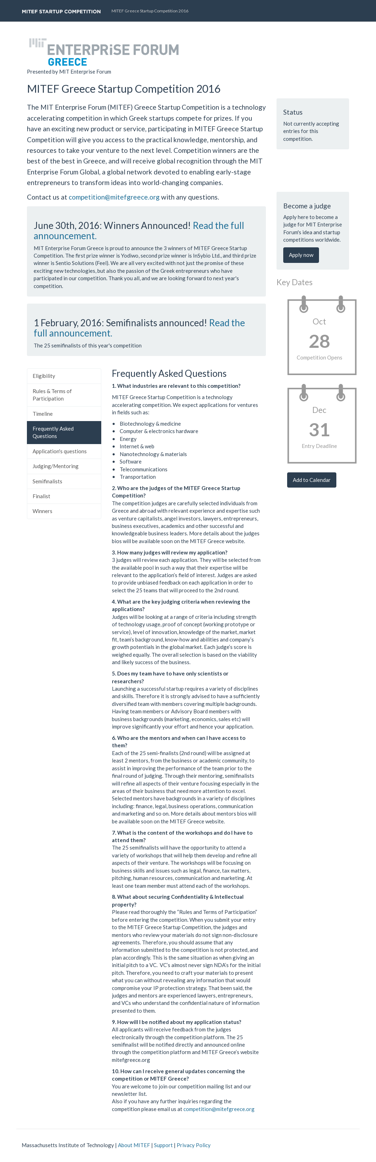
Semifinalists (47, 481)
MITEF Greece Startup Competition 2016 (150, 10)
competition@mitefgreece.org (114, 197)
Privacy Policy (194, 1145)
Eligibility (44, 376)
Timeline (43, 413)
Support (163, 1145)
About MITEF (134, 1145)
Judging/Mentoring (56, 466)
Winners (42, 511)
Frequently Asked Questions (53, 432)
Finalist (41, 496)
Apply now (301, 255)
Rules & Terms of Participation (52, 395)
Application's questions (60, 451)
